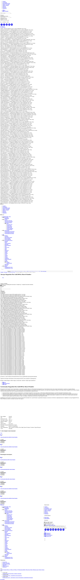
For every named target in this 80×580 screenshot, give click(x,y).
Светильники (6, 230)
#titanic (43, 569)
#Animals (5, 569)
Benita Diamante (8, 245)
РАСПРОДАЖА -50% (7, 216)
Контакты (4, 7)
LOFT (7, 223)
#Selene (40, 569)
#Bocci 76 (16, 569)
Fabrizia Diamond (8, 259)
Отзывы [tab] (4, 384)
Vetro (6, 248)
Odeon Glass (9, 225)
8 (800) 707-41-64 (3, 19)
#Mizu (31, 569)
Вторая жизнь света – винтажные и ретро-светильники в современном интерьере (18, 577)
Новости (4, 6)
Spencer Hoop (9, 226)
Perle (6, 249)
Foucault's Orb (9, 224)
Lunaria (6, 255)
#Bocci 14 (9, 569)
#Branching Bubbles (22, 569)
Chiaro (6, 252)
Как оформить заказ (6, 3)
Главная (4, 1)
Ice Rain (6, 261)
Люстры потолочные (9, 221)
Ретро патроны (7, 238)
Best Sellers (6, 217)
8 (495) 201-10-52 (3, 18)
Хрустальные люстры (8, 240)
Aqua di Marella (8, 243)
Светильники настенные (9, 233)
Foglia (6, 260)
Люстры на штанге (8, 222)
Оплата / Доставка (6, 4)
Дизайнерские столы (8, 267)
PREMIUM (7, 218)
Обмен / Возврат (6, 5)
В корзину (2, 291)
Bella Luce (7, 250)
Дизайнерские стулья (9, 268)
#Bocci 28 (12, 569)
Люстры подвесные (8, 220)
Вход (4, 10)
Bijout (6, 242)
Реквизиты (5, 8)
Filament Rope (9, 229)
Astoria (6, 256)
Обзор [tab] (4, 382)
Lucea (6, 254)
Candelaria (7, 258)
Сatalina (6, 251)
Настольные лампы (8, 237)
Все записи (2, 579)
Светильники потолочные (9, 231)
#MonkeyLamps (36, 569)
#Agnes (1, 569)
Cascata (6, 257)
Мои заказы (46, 517)
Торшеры (6, 236)
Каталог (2, 504)
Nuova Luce (7, 247)
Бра (3, 234)
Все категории (43, 271)
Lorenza (7, 262)
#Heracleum (28, 569)
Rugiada (6, 241)
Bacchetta (6, 244)
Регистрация (5, 11)
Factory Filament (10, 228)
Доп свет (6, 235)
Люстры (5, 219)
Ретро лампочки (8, 239)
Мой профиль (46, 518)
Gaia (5, 246)
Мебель (5, 266)
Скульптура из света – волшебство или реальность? (12, 575)
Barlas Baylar (9, 263)
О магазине (5, 2)
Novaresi (6, 265)
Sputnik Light (9, 227)
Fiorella (6, 253)
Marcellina (7, 264)
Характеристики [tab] (6, 383)
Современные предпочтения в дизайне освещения (12, 573)
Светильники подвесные (9, 232)
